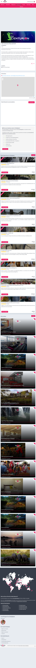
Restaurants (19, 4)
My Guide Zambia (5, 604)
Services (23, 4)
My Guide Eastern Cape (23, 605)
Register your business (4, 627)
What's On (2, 4)
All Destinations (3, 638)
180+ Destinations (8, 599)
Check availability (4, 172)
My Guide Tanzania (22, 604)
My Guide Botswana (6, 605)
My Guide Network (16, 597)
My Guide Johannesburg (6, 606)
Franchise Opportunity (4, 641)
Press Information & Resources (5, 640)
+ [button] (2, 78)
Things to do (13, 4)
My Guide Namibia (6, 609)
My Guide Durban (5, 608)
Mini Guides (29, 4)
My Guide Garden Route (23, 606)
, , (13, 75)
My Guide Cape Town (22, 608)
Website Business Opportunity (22, 600)
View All (33, 155)
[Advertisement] (18, 21)
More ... (33, 4)
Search (21, 6)
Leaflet (33, 96)
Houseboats (8, 4)
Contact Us (3, 632)
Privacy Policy (20, 644)
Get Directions (32, 97)
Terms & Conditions (26, 644)
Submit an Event (3, 629)
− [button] (2, 79)
